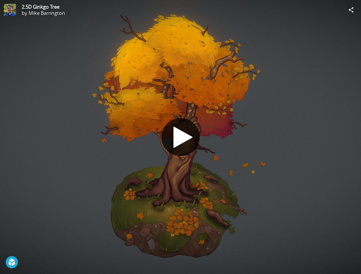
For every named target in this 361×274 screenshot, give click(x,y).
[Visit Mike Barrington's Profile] (10, 10)
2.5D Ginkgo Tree (40, 6)
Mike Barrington (47, 13)
